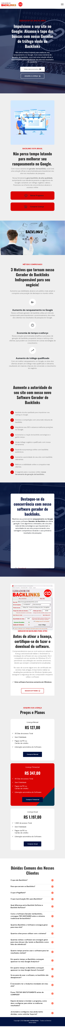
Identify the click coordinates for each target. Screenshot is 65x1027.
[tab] (32, 881)
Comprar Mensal (32, 754)
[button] (32, 881)
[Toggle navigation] (62, 4)
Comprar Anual (32, 844)
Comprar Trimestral (32, 800)
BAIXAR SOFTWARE (32, 691)
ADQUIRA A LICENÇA (32, 76)
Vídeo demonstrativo (32, 69)
